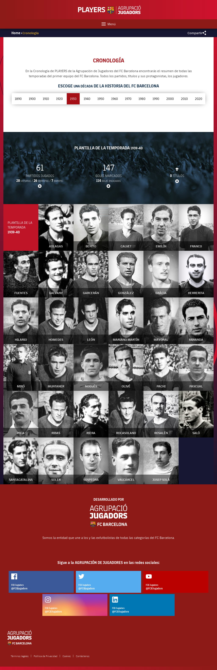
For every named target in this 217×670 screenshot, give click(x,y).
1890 (18, 99)
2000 (170, 99)
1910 (46, 99)
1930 (73, 99)
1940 (87, 99)
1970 (128, 99)
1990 (156, 99)
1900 (32, 99)
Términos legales (20, 656)
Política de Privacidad (45, 656)
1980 (142, 99)
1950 (100, 99)
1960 (114, 99)
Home (15, 33)
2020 (198, 99)
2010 (184, 99)
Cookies (67, 656)
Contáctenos (82, 656)
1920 (59, 99)
